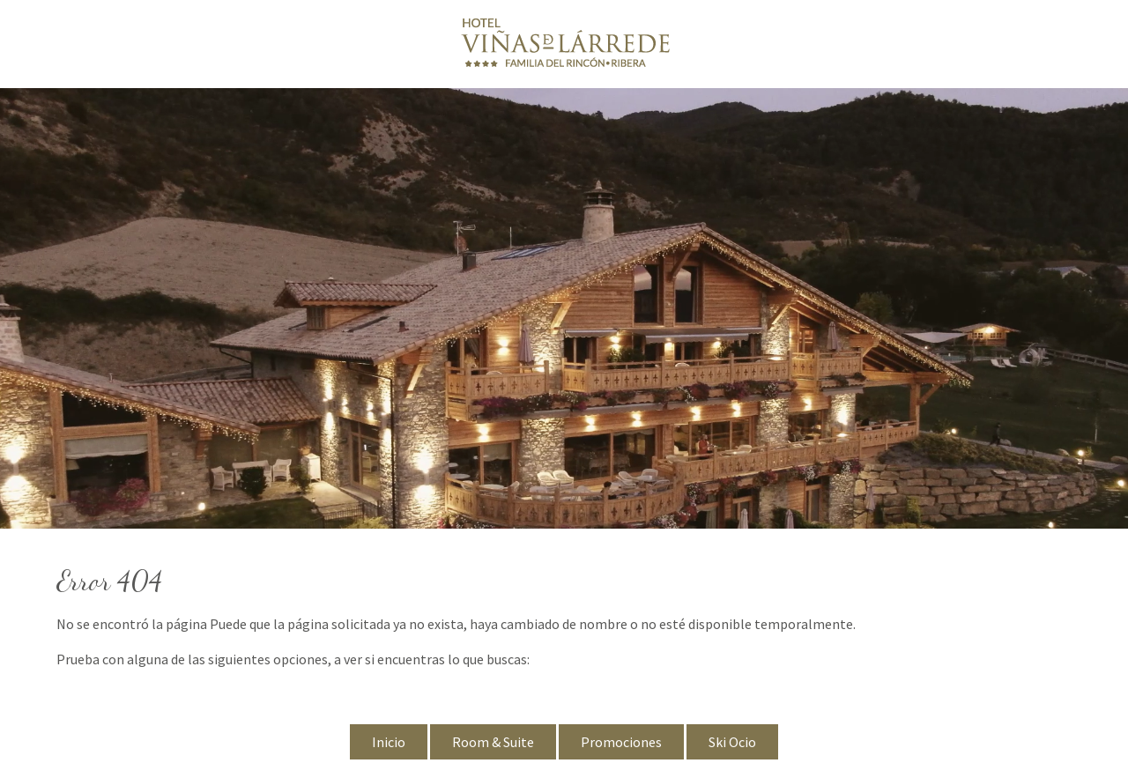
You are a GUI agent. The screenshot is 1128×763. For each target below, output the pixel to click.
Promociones (621, 742)
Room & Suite (493, 742)
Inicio (388, 742)
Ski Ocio (732, 742)
